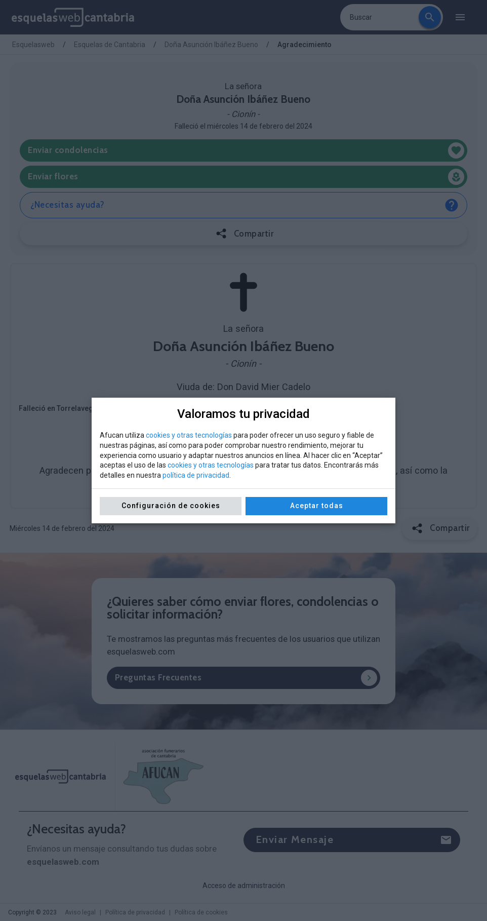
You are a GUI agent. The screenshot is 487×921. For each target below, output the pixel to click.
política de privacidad (196, 475)
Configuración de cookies (170, 506)
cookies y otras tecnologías (189, 435)
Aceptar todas (316, 506)
